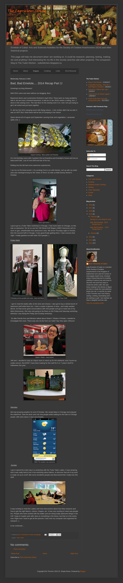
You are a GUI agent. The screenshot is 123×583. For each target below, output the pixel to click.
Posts (91, 155)
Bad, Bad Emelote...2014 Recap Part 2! (99, 223)
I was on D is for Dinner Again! (98, 94)
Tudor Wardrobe (94, 190)
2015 (91, 214)
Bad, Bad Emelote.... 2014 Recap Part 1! (99, 228)
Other (90, 195)
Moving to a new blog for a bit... (101, 219)
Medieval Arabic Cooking (97, 185)
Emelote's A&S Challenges (95, 110)
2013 (91, 237)
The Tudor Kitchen (94, 179)
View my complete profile (95, 303)
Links (58, 71)
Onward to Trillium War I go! (98, 89)
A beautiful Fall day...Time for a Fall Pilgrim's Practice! (99, 86)
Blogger (82, 571)
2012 (91, 240)
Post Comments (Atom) (28, 557)
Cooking (47, 71)
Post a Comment (19, 549)
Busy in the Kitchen (95, 82)
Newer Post (15, 553)
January (94, 233)
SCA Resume (70, 71)
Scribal (90, 193)
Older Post (74, 553)
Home (15, 71)
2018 (91, 205)
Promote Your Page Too (94, 114)
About (25, 71)
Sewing (90, 187)
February (94, 217)
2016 (91, 211)
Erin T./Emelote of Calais (98, 264)
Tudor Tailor (20, 538)
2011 (91, 243)
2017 (91, 208)
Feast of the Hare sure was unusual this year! (97, 99)
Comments (92, 159)
